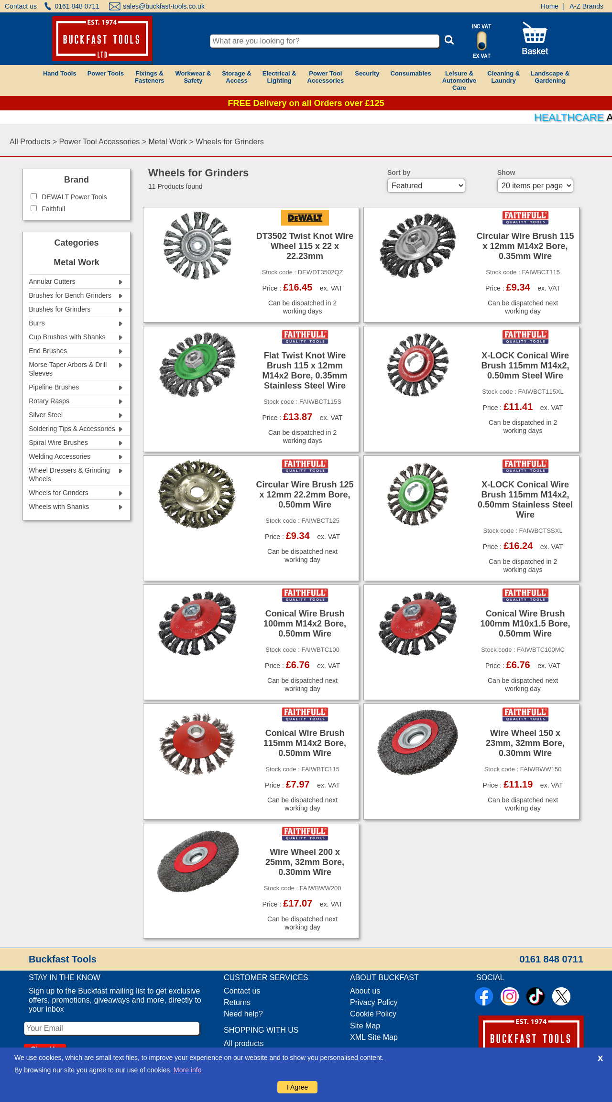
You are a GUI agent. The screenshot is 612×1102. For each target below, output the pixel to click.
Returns (237, 1002)
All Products (30, 142)
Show (506, 172)
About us (365, 991)
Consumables (411, 73)
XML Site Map (374, 1037)
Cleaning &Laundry (503, 77)
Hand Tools (59, 73)
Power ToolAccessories (325, 77)
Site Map (365, 1026)
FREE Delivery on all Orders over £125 (306, 103)
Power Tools (105, 73)
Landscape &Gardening (550, 77)
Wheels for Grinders (229, 142)
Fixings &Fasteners (149, 77)
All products (244, 1043)
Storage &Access (236, 77)
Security (367, 73)
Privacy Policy (374, 1002)
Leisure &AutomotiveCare (459, 80)
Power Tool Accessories (99, 142)
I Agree (297, 1087)
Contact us (21, 6)
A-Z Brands (586, 6)
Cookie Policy (373, 1014)
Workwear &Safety (193, 77)
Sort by (398, 172)
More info (187, 1070)
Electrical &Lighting (279, 77)
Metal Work (168, 142)
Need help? (243, 1014)
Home (549, 6)
